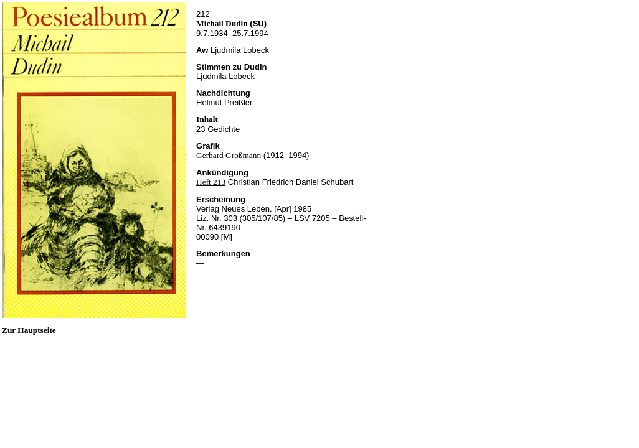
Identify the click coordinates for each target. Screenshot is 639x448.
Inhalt (207, 119)
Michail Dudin (222, 23)
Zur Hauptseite (29, 330)
